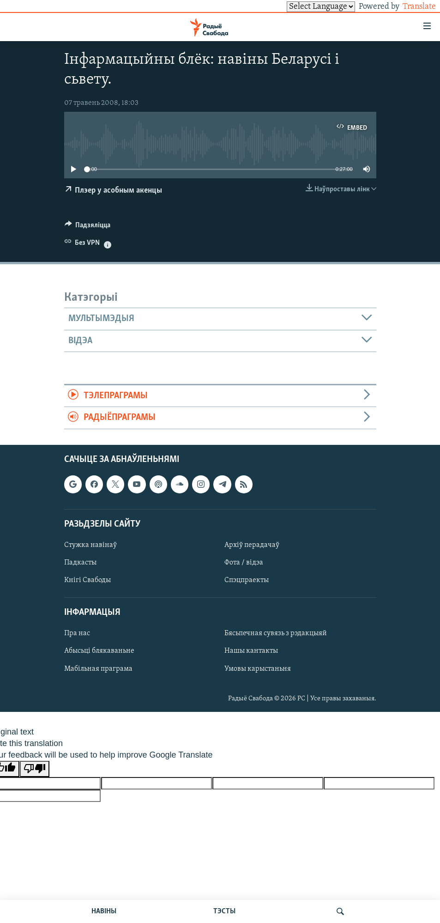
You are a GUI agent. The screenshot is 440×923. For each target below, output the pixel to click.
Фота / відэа (243, 562)
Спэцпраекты (246, 580)
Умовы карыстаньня (257, 668)
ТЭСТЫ (224, 911)
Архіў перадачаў (251, 545)
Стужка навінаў (90, 545)
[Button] (88, 227)
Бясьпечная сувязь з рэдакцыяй (275, 633)
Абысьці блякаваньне (99, 651)
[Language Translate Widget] (305, 6)
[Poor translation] (34, 769)
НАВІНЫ (103, 911)
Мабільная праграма (98, 668)
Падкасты (80, 562)
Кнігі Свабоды (87, 580)
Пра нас (77, 633)
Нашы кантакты (251, 651)
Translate (411, 6)
